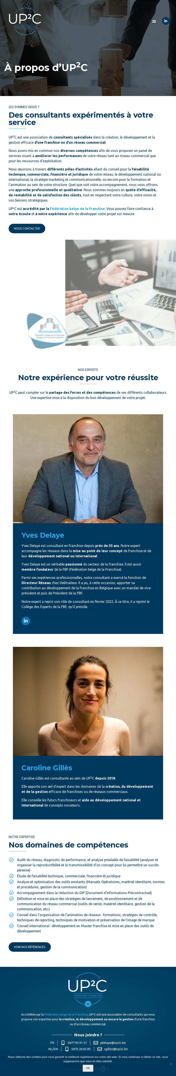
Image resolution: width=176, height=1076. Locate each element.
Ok (88, 1068)
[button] (154, 21)
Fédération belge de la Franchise (77, 209)
